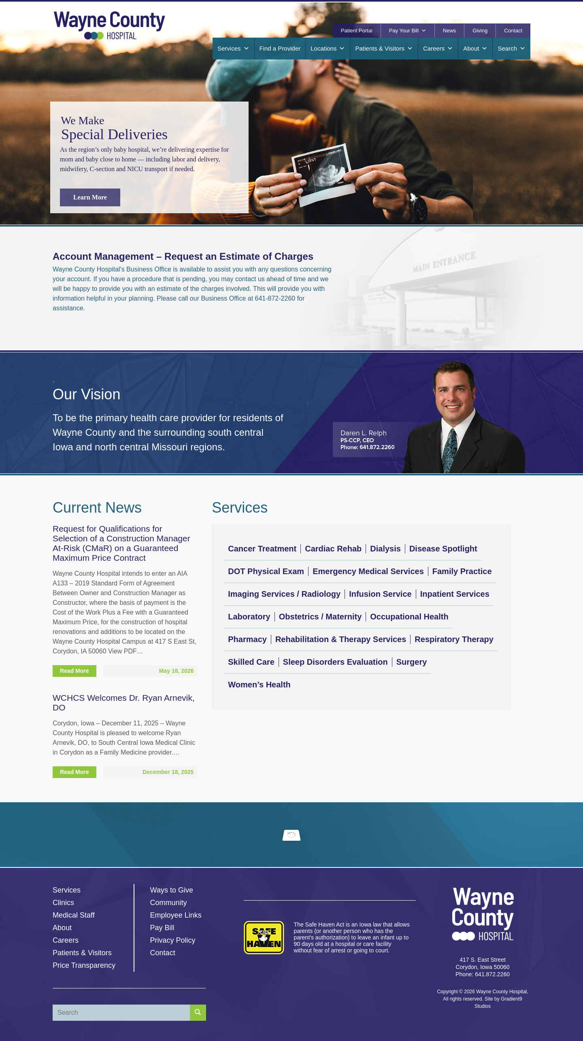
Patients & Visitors (384, 48)
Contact (513, 31)
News (449, 31)
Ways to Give (171, 890)
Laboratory (249, 616)
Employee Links (176, 915)
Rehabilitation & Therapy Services (340, 639)
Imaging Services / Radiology (284, 593)
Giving (479, 31)
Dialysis (385, 548)
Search (512, 48)
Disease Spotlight (443, 548)
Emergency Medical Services (368, 571)
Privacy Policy (173, 940)
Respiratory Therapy (454, 639)
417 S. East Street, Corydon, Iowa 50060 (413, 17)
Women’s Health (259, 684)
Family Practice (462, 571)
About (475, 48)
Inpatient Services (454, 593)
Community (168, 903)
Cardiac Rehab (333, 548)
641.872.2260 (492, 17)
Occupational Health (409, 616)
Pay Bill (162, 928)
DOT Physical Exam (266, 571)
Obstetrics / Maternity (320, 616)
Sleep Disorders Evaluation (335, 661)
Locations (328, 48)
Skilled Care (251, 661)
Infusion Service (380, 593)
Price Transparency (84, 965)
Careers (438, 48)
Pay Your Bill (407, 30)
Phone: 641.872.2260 (482, 974)
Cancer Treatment (262, 548)
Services (233, 48)
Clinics (63, 903)
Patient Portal (356, 31)
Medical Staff (74, 915)
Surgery (411, 661)
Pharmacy (247, 639)
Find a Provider (280, 48)
